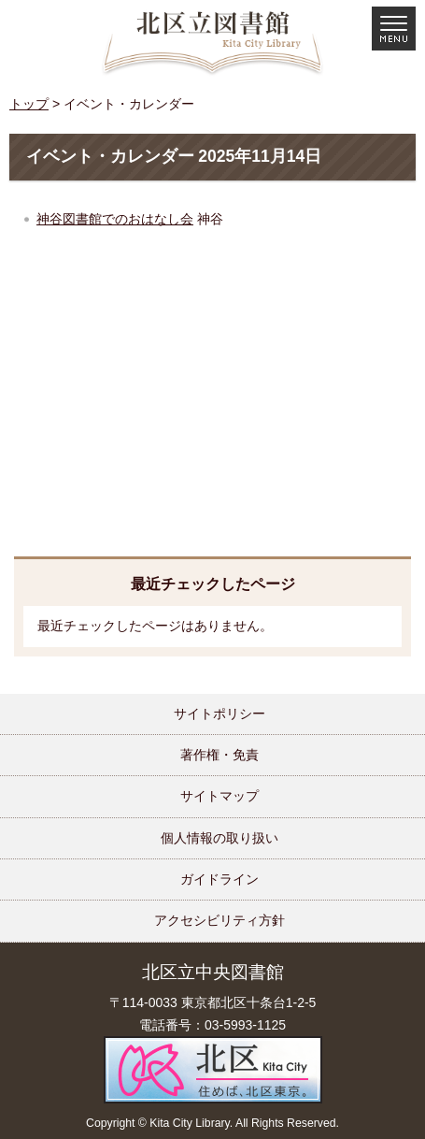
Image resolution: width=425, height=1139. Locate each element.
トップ (29, 103)
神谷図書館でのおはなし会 (114, 218)
